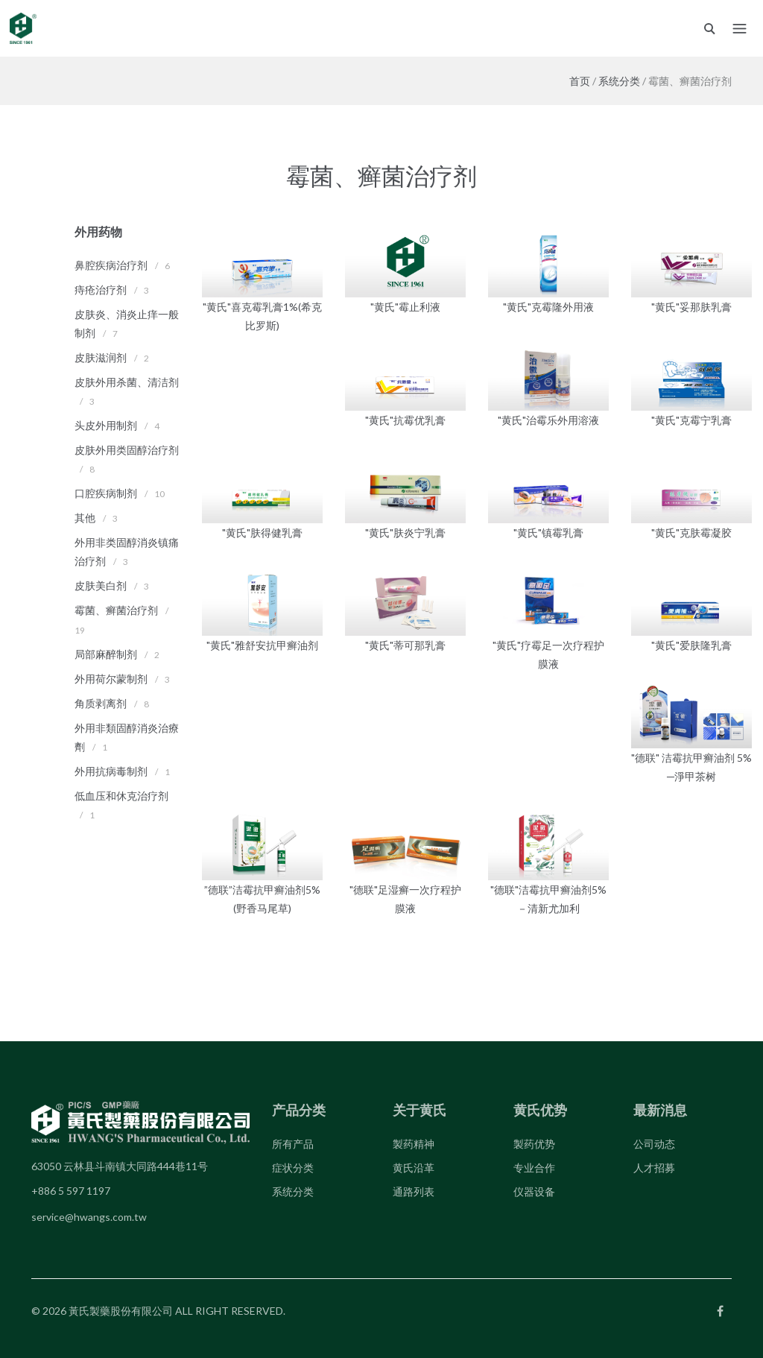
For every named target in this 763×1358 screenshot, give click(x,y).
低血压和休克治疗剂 (121, 795)
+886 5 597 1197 (70, 1190)
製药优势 (534, 1143)
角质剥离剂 (101, 703)
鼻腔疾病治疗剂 (111, 265)
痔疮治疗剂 (101, 289)
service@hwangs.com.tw (89, 1216)
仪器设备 (534, 1191)
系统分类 (619, 81)
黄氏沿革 (413, 1167)
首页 (579, 81)
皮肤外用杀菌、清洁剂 (127, 382)
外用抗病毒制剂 (111, 771)
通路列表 (413, 1191)
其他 (85, 517)
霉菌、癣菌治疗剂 (116, 610)
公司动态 (654, 1143)
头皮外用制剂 (106, 425)
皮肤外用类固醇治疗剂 (127, 449)
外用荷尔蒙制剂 (111, 678)
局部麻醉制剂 (106, 654)
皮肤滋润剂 (101, 357)
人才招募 (654, 1167)
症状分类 (293, 1167)
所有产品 (293, 1143)
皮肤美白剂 (101, 585)
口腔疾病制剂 (106, 493)
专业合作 (534, 1167)
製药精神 (413, 1143)
